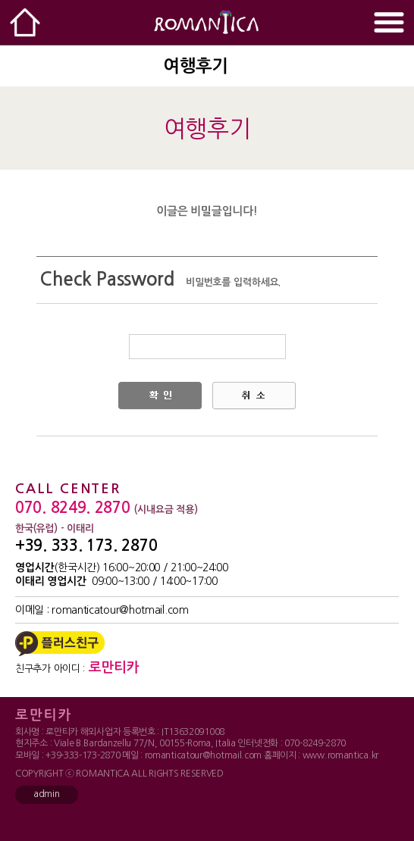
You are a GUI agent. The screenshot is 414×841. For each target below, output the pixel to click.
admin (46, 794)
